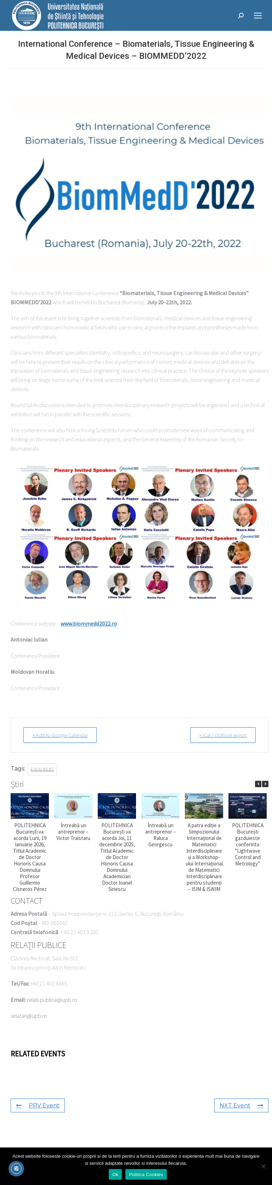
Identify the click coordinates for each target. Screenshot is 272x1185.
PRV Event (38, 1105)
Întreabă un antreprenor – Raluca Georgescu (160, 834)
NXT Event (241, 1105)
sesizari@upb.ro (29, 1015)
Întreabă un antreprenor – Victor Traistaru (73, 831)
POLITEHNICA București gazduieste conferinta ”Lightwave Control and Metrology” (248, 844)
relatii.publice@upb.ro (52, 999)
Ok (115, 1174)
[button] (265, 783)
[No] (263, 1166)
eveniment (42, 768)
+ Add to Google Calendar (61, 735)
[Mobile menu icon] (258, 16)
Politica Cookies (146, 1174)
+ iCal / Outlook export (221, 735)
